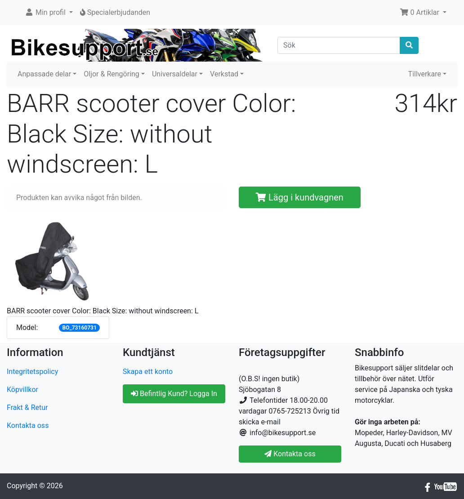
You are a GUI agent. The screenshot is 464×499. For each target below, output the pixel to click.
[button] (48, 13)
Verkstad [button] (224, 74)
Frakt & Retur (27, 407)
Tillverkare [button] (424, 74)
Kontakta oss (28, 425)
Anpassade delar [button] (44, 74)
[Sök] (338, 45)
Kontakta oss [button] (289, 454)
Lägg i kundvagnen (300, 197)
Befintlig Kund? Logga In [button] (174, 393)
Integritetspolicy (32, 371)
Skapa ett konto (148, 371)
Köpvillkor (22, 389)
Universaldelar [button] (174, 74)
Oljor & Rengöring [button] (111, 74)
